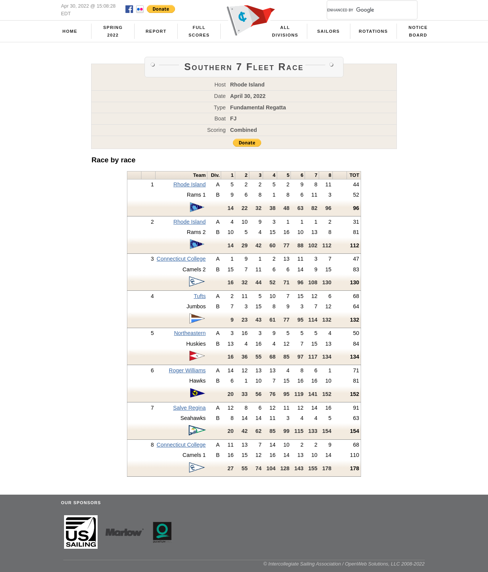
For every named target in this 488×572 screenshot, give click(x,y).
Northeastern (189, 333)
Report (156, 31)
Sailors (328, 31)
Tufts (199, 296)
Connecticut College (181, 259)
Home (70, 31)
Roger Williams (187, 370)
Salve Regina (189, 408)
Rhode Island (189, 184)
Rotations (373, 31)
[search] (363, 9)
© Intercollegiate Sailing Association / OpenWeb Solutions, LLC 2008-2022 (344, 564)
